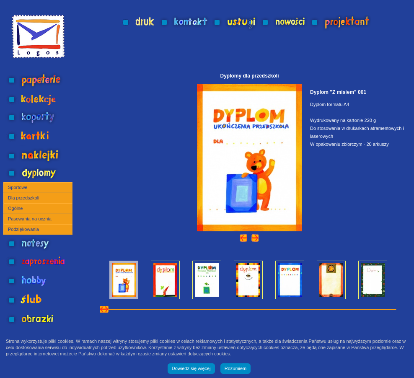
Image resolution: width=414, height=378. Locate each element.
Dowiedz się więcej (191, 368)
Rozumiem (236, 368)
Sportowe (17, 187)
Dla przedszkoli (23, 197)
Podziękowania (23, 229)
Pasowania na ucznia (30, 218)
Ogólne (15, 208)
